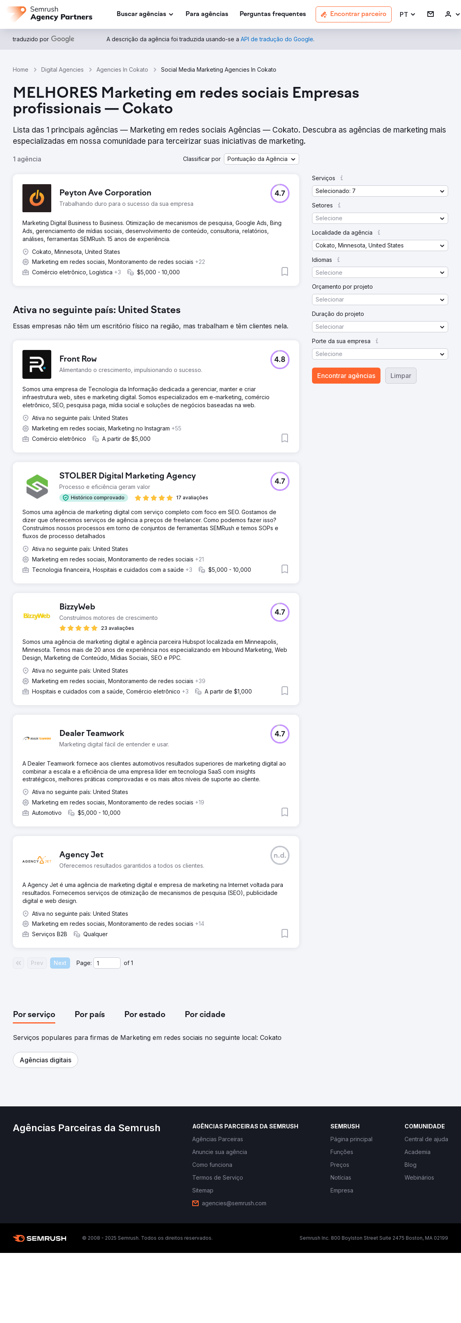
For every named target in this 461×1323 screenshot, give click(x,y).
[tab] (34, 1015)
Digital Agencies (62, 69)
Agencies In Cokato (122, 69)
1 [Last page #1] (132, 962)
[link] (206, 15)
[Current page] (107, 963)
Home (20, 69)
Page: (84, 962)
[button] (408, 14)
